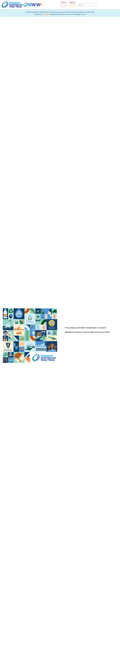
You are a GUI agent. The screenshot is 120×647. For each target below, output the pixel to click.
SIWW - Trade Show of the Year (77, 5)
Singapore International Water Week (12, 5)
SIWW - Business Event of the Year (63, 5)
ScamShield (46, 14)
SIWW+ (32, 5)
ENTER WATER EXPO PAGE (99, 360)
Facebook (100, 4)
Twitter (106, 4)
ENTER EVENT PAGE (75, 360)
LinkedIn (116, 4)
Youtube (111, 4)
